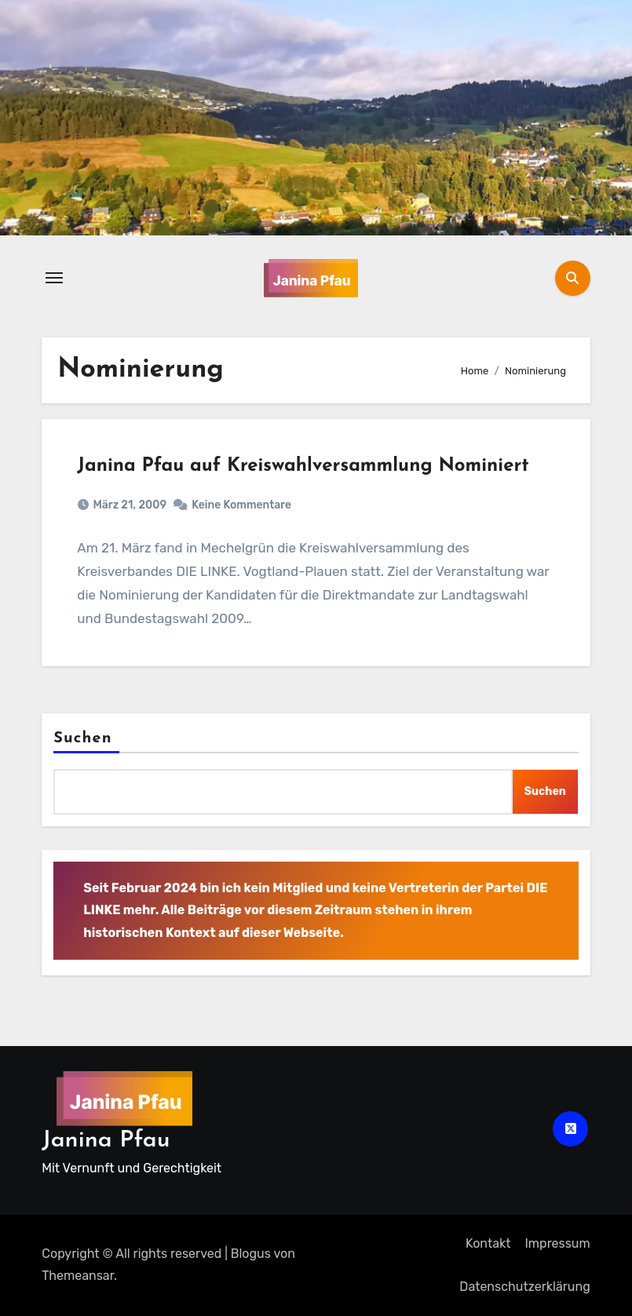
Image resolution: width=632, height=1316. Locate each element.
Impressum (557, 1243)
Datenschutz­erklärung (524, 1286)
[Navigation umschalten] (54, 277)
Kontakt (488, 1243)
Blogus (251, 1253)
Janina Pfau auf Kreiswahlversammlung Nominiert (302, 466)
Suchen (82, 738)
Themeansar (78, 1275)
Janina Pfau (106, 1140)
